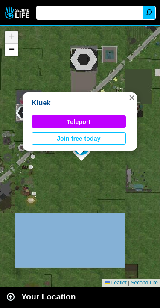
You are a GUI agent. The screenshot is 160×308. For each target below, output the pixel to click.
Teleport (79, 121)
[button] (132, 97)
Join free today (79, 138)
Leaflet (115, 283)
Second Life (18, 12)
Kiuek (41, 103)
